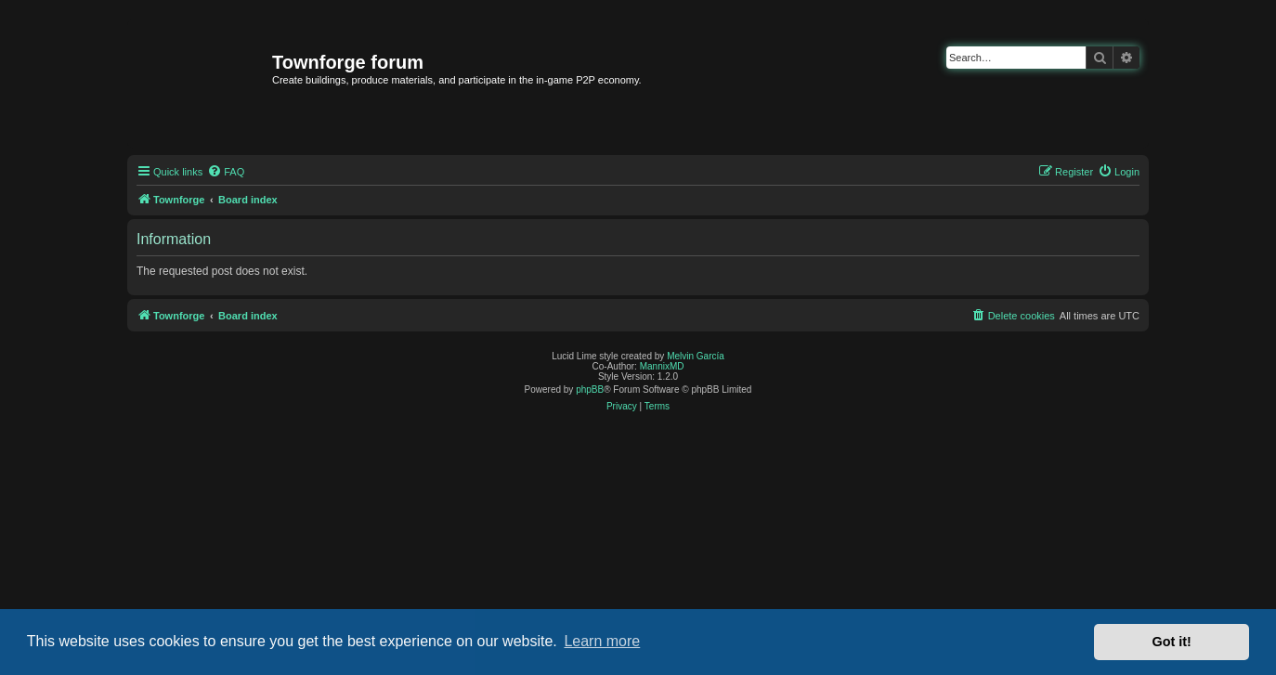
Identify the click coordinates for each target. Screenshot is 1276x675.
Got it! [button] (1171, 641)
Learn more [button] (602, 641)
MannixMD (662, 366)
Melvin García (695, 356)
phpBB (590, 389)
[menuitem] (225, 172)
